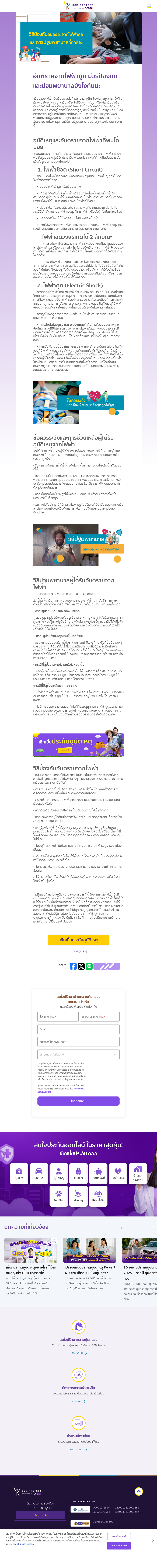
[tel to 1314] (40, 1510)
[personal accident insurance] (59, 1173)
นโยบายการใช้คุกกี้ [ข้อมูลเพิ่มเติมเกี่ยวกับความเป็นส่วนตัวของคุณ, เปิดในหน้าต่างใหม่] (25, 1545)
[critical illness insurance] (118, 1173)
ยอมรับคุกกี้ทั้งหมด (119, 1546)
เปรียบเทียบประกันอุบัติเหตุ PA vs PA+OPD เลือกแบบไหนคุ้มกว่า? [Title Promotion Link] (90, 1270)
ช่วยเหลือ (78, 1401)
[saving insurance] (98, 1173)
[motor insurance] (39, 1173)
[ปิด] (153, 1541)
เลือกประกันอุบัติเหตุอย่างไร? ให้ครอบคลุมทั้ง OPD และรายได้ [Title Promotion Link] (31, 1270)
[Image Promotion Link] (30, 1247)
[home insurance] (138, 1173)
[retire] (78, 1196)
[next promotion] (152, 1228)
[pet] (59, 1196)
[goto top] (139, 1491)
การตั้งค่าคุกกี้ (119, 1537)
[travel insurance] (78, 1173)
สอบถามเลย (78, 1449)
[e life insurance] (98, 1196)
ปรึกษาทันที (78, 1353)
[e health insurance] (19, 1173)
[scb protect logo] (78, 5)
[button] (149, 7)
